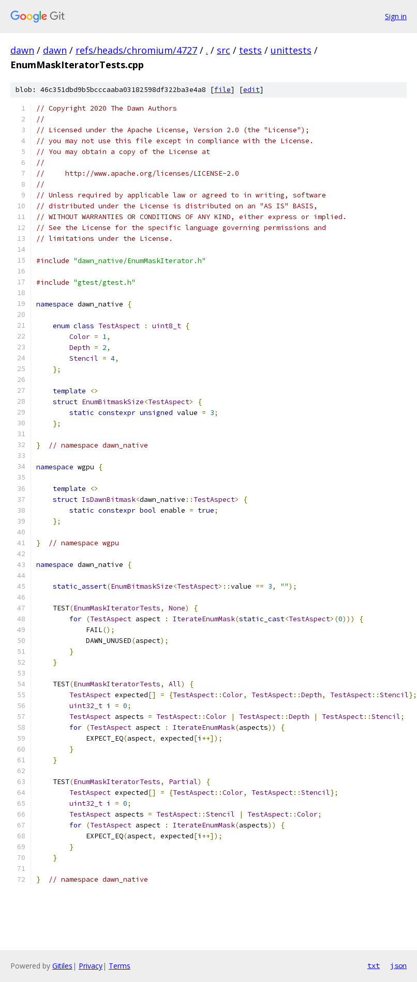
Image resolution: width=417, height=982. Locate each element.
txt (373, 965)
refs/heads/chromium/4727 (136, 50)
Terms (119, 966)
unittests (291, 50)
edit (251, 89)
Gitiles (62, 966)
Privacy (90, 966)
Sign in (396, 16)
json (398, 965)
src (223, 50)
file (222, 89)
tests (250, 50)
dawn (22, 50)
